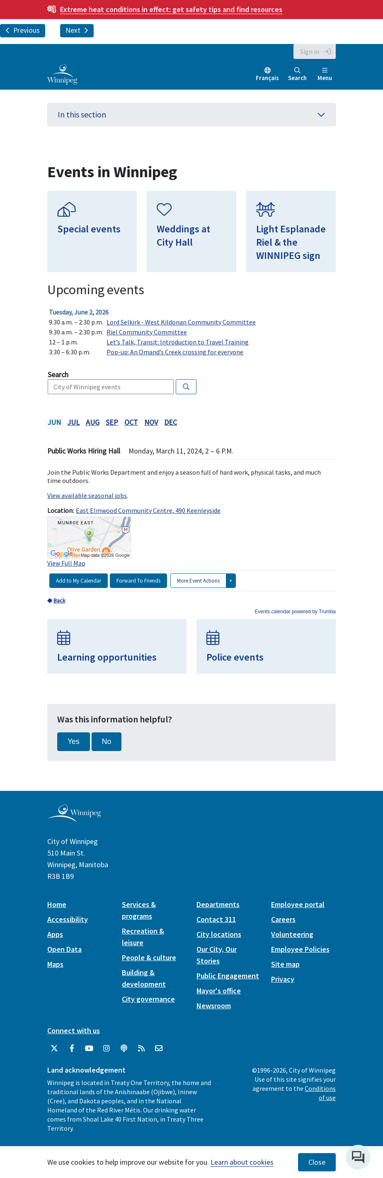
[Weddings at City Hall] (191, 231)
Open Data (64, 949)
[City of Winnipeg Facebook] (72, 1048)
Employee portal (298, 904)
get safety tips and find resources (171, 9)
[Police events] (266, 646)
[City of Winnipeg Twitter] (54, 1048)
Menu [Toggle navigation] (325, 74)
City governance (148, 999)
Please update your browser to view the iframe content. (191, 332)
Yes (74, 741)
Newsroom (213, 1005)
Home (56, 904)
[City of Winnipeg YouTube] (89, 1048)
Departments (218, 904)
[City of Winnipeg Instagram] (106, 1048)
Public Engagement (227, 975)
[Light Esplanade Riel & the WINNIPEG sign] (291, 231)
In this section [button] (191, 114)
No (107, 741)
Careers (283, 919)
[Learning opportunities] (117, 646)
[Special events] (92, 231)
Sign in (309, 51)
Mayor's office (218, 990)
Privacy (282, 979)
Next (76, 30)
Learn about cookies (242, 1162)
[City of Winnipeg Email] (159, 1048)
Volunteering (292, 934)
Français (267, 78)
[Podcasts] (124, 1048)
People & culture (149, 957)
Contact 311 (216, 919)
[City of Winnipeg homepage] (74, 819)
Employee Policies (300, 949)
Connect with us (73, 1030)
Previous (22, 30)
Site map (285, 964)
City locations (218, 934)
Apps (55, 934)
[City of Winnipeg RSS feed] (141, 1048)
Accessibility (67, 919)
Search (297, 74)
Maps (55, 964)
